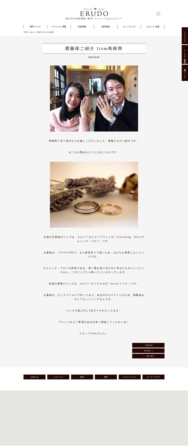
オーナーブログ (153, 377)
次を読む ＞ (148, 351)
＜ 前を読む (148, 345)
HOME (26, 32)
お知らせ (32, 32)
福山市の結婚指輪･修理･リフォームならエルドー (94, 18)
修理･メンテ (185, 73)
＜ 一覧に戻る (148, 356)
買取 (106, 377)
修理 (82, 377)
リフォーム (58, 377)
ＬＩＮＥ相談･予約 (185, 54)
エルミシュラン (129, 377)
